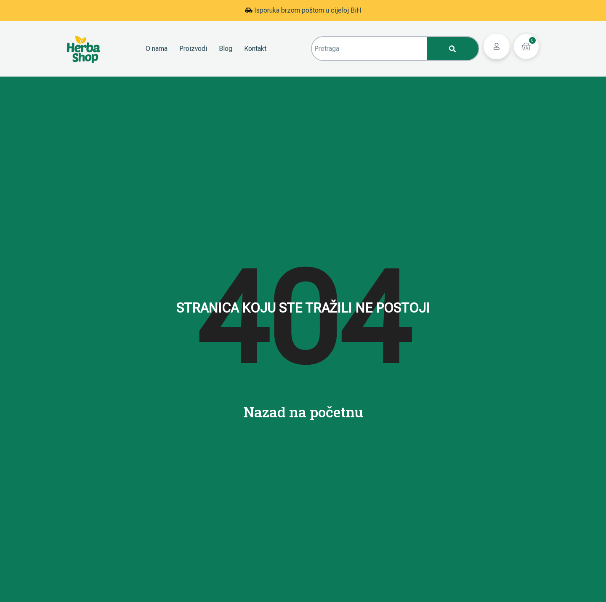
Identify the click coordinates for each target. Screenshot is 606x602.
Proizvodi (193, 49)
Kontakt (255, 49)
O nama (156, 49)
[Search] (452, 49)
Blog (225, 49)
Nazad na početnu (303, 411)
